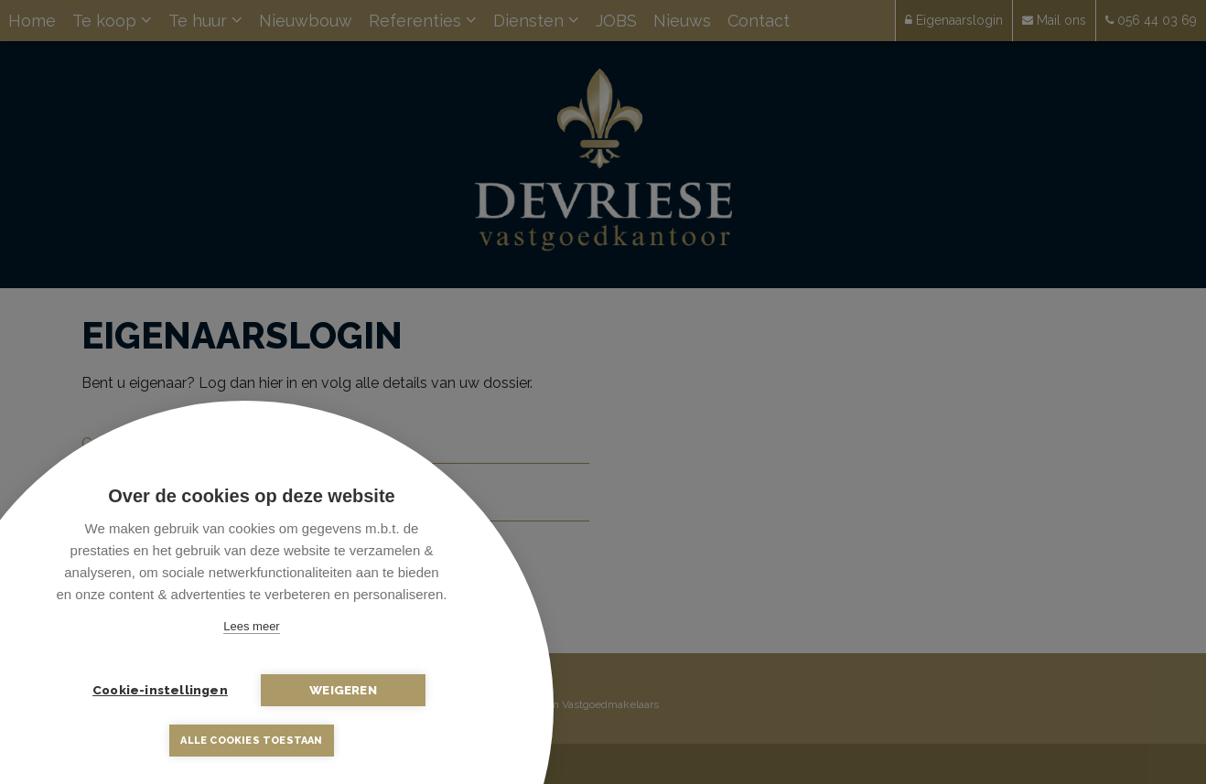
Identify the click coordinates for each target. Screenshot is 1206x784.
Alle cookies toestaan (251, 740)
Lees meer (251, 626)
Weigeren (343, 689)
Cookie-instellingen (160, 689)
